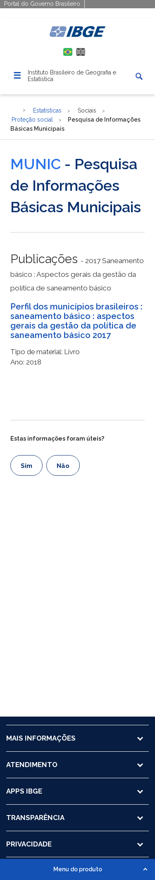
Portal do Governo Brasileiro (42, 3)
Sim (26, 466)
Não (63, 466)
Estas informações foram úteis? (57, 438)
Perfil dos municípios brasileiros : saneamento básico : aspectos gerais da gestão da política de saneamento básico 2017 (76, 321)
